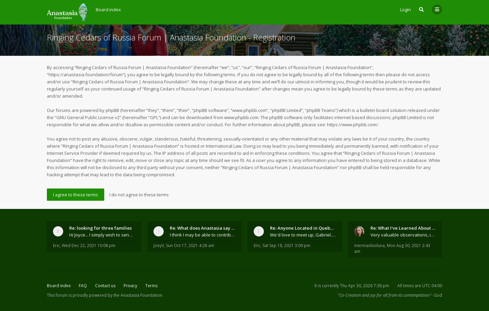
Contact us (105, 286)
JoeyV (158, 245)
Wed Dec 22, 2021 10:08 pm (88, 245)
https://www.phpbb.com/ (352, 124)
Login (405, 9)
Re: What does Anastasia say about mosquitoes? (203, 228)
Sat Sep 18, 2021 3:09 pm (286, 245)
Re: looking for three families (100, 228)
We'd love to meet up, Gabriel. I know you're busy (303, 235)
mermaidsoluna (369, 245)
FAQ (83, 286)
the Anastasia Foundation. (138, 295)
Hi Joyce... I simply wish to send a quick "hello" (102, 235)
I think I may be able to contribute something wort (203, 235)
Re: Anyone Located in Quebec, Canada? (303, 228)
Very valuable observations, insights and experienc (403, 235)
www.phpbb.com (241, 117)
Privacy (130, 286)
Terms (151, 286)
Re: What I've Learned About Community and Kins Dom (403, 228)
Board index (59, 286)
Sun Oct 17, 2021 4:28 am (190, 245)
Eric (56, 245)
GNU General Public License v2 (88, 117)
